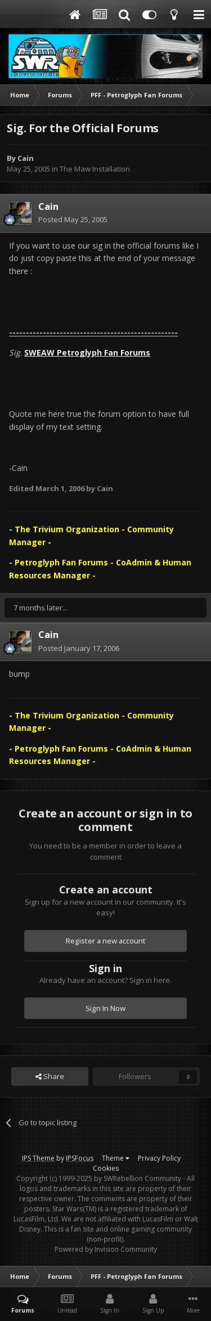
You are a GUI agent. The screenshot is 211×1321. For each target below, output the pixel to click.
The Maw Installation (95, 169)
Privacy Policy (159, 1158)
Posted (72, 219)
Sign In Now (105, 1008)
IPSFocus (79, 1158)
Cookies (106, 1168)
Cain (25, 158)
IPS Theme (38, 1158)
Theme (115, 1158)
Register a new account (106, 941)
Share (49, 1076)
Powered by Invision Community (106, 1249)
